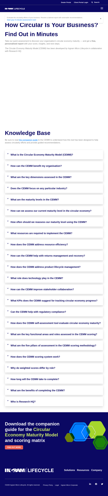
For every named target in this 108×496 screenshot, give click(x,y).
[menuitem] (90, 484)
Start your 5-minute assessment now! (20, 20)
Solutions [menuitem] (69, 470)
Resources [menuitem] (83, 470)
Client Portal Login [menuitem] (81, 2)
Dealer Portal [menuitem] (66, 2)
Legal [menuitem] (57, 485)
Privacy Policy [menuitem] (48, 485)
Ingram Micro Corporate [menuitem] (69, 485)
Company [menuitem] (96, 470)
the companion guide (28, 140)
